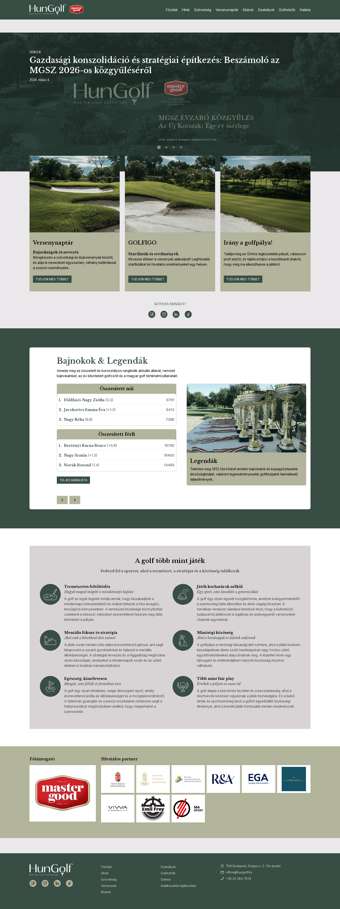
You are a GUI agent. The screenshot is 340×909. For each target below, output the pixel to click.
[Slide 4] (181, 147)
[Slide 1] (159, 147)
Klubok (248, 10)
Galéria (305, 10)
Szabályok (266, 10)
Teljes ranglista (73, 480)
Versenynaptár (227, 10)
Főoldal (171, 10)
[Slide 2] (166, 147)
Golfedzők (287, 10)
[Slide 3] (174, 147)
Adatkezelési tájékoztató (178, 886)
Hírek (186, 10)
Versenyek (109, 886)
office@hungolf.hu (239, 872)
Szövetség (202, 10)
